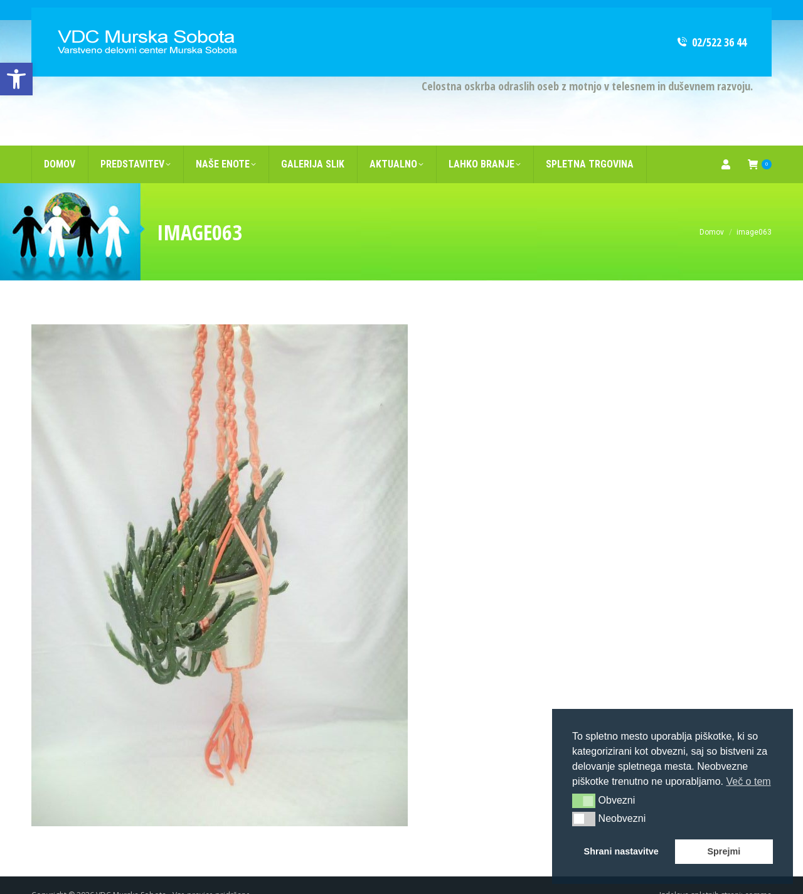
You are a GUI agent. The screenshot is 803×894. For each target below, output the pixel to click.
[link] (16, 79)
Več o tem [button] (748, 781)
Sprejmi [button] (723, 851)
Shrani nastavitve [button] (621, 851)
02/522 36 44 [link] (711, 22)
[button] (583, 800)
